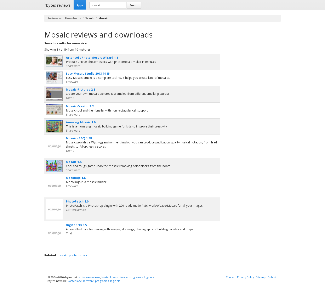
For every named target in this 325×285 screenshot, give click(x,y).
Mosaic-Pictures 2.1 (80, 89)
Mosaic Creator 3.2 (80, 106)
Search (134, 5)
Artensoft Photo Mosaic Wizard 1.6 (92, 57)
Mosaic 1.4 (73, 162)
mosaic (62, 255)
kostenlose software (115, 277)
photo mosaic (78, 255)
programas (136, 277)
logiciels (149, 277)
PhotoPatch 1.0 (77, 201)
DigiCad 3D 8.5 (76, 225)
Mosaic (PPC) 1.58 (79, 138)
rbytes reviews (57, 5)
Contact (230, 277)
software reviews (89, 277)
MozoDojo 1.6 (76, 178)
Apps (80, 5)
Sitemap (261, 277)
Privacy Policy (245, 277)
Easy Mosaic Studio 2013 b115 (88, 73)
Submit (272, 277)
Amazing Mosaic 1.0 (81, 122)
